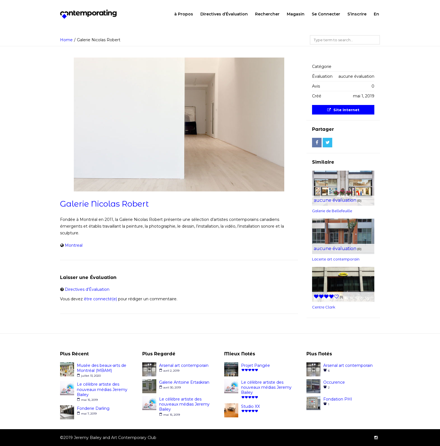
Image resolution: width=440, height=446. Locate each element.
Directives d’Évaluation (224, 14)
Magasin (295, 14)
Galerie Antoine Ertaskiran (184, 382)
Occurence (334, 382)
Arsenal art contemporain (183, 365)
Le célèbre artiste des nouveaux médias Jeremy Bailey (102, 389)
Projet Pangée (255, 365)
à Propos (183, 14)
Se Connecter (326, 14)
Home (66, 39)
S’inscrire (356, 14)
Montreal (73, 245)
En (376, 14)
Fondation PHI (337, 399)
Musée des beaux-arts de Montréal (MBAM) (101, 368)
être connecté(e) (100, 298)
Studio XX (250, 406)
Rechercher (267, 14)
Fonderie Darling (93, 408)
